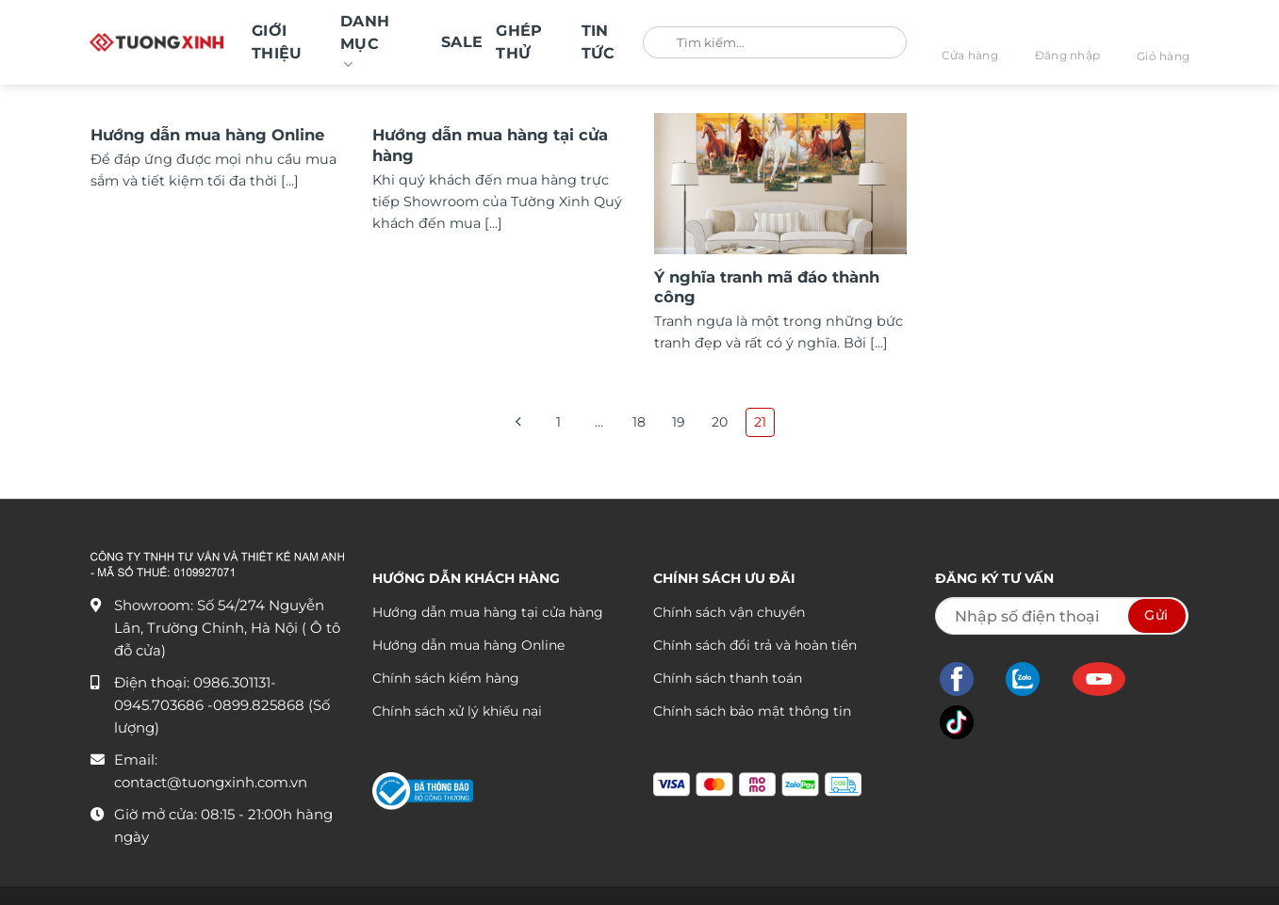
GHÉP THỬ (519, 42)
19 (679, 422)
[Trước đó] (517, 423)
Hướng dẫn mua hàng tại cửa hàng (490, 145)
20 (721, 422)
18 (639, 422)
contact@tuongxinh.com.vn (210, 782)
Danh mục (364, 42)
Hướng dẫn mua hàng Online (207, 134)
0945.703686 (160, 705)
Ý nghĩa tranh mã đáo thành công (766, 287)
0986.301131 (232, 682)
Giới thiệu (277, 42)
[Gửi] (663, 42)
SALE (462, 42)
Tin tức (598, 42)
